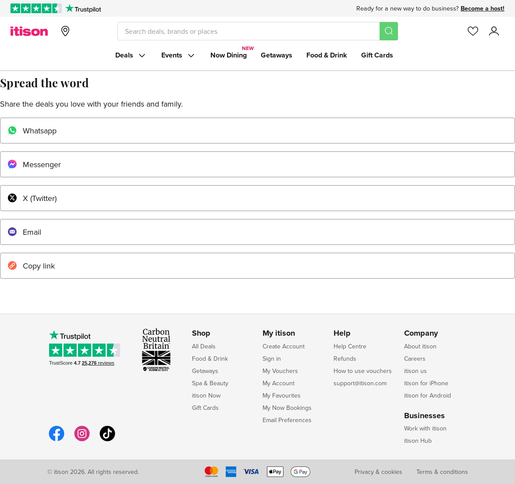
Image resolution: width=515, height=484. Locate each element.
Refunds (345, 358)
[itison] (29, 31)
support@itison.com (360, 383)
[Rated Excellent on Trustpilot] (36, 8)
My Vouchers (280, 370)
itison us (415, 370)
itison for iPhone (426, 383)
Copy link (31, 265)
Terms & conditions (442, 471)
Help (342, 333)
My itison (279, 333)
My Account (279, 383)
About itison (420, 346)
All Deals (204, 346)
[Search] (389, 31)
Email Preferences (287, 420)
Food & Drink (326, 55)
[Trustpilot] (83, 8)
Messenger (34, 164)
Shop (201, 333)
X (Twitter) (32, 198)
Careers (415, 358)
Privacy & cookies (378, 471)
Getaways (276, 55)
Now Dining (228, 55)
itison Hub (418, 440)
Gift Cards (377, 55)
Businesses (424, 416)
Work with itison (425, 428)
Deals (131, 55)
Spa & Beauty (210, 383)
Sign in (272, 358)
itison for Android (427, 395)
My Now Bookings (287, 407)
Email (24, 231)
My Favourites (282, 395)
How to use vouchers (363, 370)
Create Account (284, 346)
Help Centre (350, 346)
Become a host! (482, 8)
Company (421, 333)
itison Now (206, 395)
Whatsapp (32, 130)
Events (178, 55)
